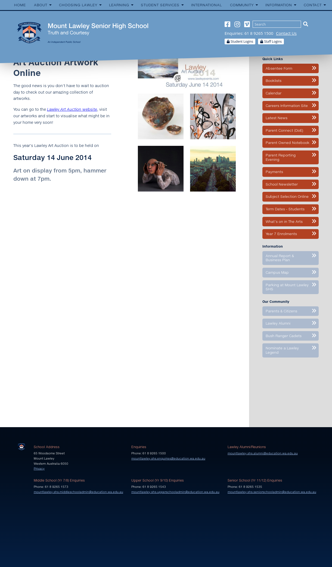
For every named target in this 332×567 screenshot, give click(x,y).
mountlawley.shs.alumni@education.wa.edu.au (263, 453)
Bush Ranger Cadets (284, 336)
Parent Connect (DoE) (284, 130)
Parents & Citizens (281, 311)
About (40, 5)
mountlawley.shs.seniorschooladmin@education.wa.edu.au (272, 492)
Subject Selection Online (287, 196)
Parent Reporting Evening (281, 157)
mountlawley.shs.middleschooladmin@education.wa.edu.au (78, 492)
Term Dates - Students (285, 209)
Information (278, 5)
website (72, 109)
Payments (274, 172)
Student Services (160, 5)
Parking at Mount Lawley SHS (287, 287)
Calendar (273, 93)
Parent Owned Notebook (287, 142)
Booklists (273, 80)
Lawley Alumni (278, 323)
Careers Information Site (287, 105)
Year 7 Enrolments (281, 234)
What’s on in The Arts (284, 221)
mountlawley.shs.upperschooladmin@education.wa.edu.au (175, 492)
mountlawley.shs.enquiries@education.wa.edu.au (168, 458)
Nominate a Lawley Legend (282, 350)
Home (20, 5)
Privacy (39, 468)
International (206, 5)
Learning (119, 5)
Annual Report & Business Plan (280, 258)
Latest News (276, 118)
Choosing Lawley (78, 5)
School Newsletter (282, 184)
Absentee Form (279, 68)
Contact (313, 5)
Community (242, 5)
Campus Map (277, 272)
